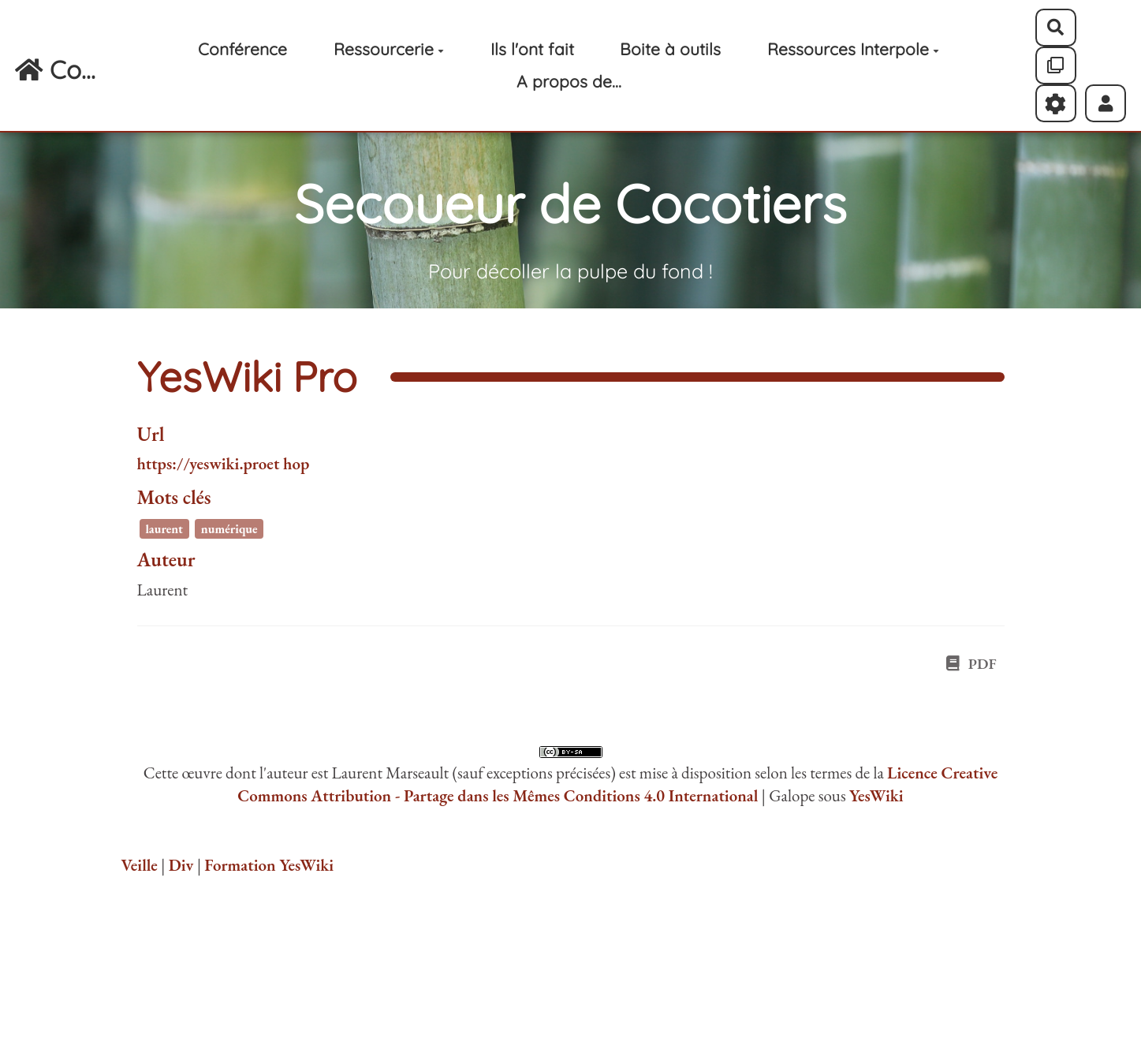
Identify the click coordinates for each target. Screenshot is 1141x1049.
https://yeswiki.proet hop (223, 463)
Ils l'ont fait (532, 49)
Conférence (242, 49)
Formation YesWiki (269, 864)
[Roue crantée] (1056, 103)
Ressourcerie (389, 49)
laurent (164, 529)
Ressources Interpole (853, 49)
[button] (1106, 103)
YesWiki (876, 795)
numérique (229, 529)
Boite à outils (670, 49)
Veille (139, 864)
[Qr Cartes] (1056, 65)
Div (181, 864)
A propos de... (568, 81)
